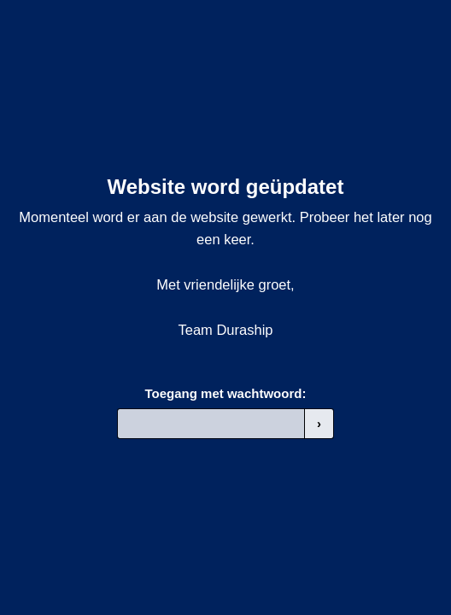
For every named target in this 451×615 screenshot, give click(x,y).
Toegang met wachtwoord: (226, 393)
